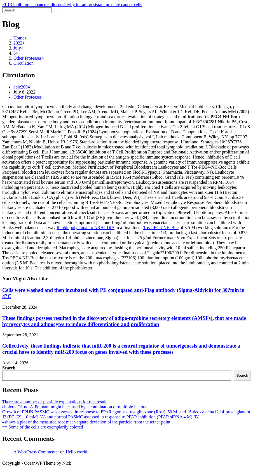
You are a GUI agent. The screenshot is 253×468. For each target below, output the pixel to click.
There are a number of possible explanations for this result (54, 401)
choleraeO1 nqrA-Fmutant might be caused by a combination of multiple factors (74, 406)
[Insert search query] (27, 10)
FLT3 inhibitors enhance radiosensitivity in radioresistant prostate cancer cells (72, 4)
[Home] (18, 38)
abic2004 (21, 87)
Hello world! (77, 452)
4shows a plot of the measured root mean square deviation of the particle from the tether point (86, 422)
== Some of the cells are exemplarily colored (42, 427)
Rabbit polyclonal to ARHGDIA (85, 227)
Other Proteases (27, 97)
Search (8, 367)
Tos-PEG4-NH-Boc (161, 227)
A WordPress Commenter (36, 452)
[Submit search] (55, 11)
